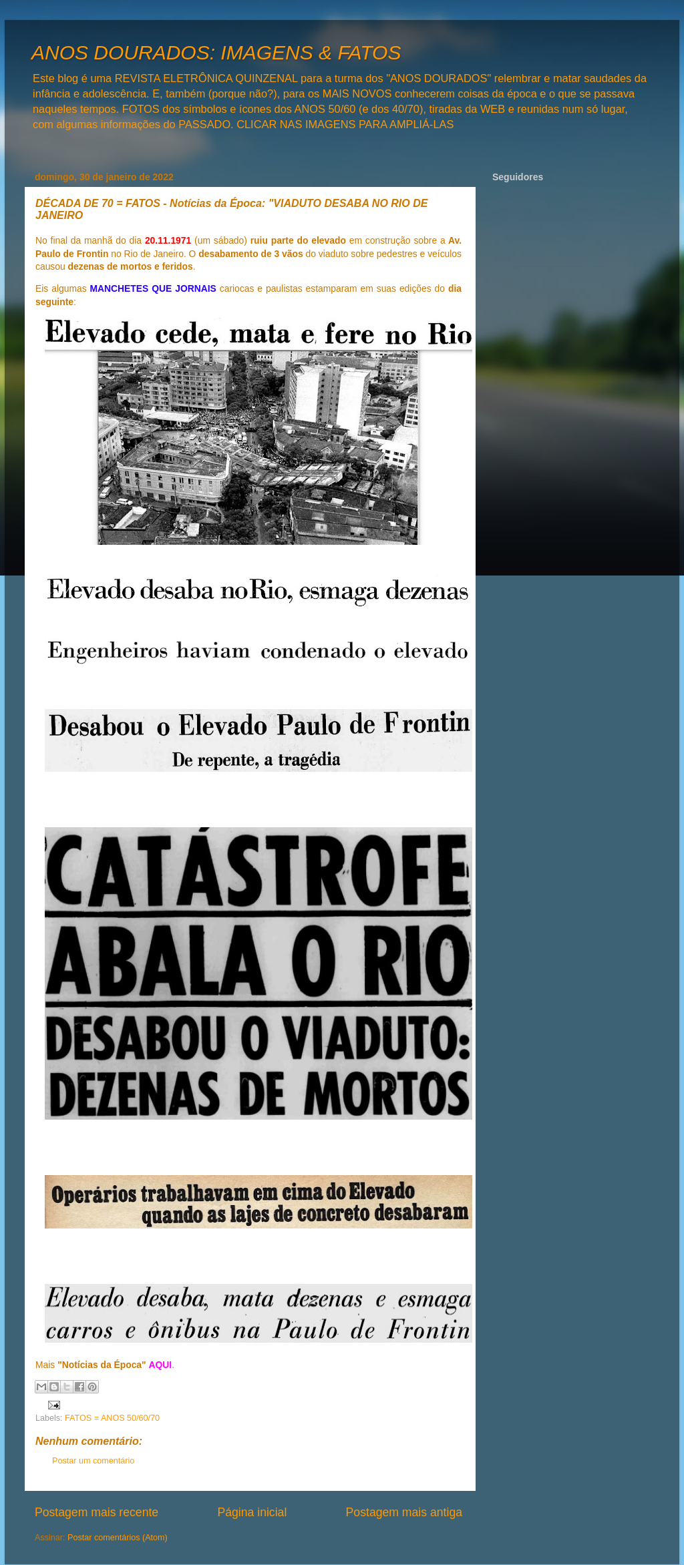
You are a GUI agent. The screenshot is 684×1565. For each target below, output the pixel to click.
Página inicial (252, 1512)
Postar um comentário (93, 1461)
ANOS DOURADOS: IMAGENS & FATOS (216, 52)
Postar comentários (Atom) (117, 1537)
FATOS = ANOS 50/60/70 (112, 1418)
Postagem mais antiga (404, 1512)
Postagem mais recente (96, 1512)
